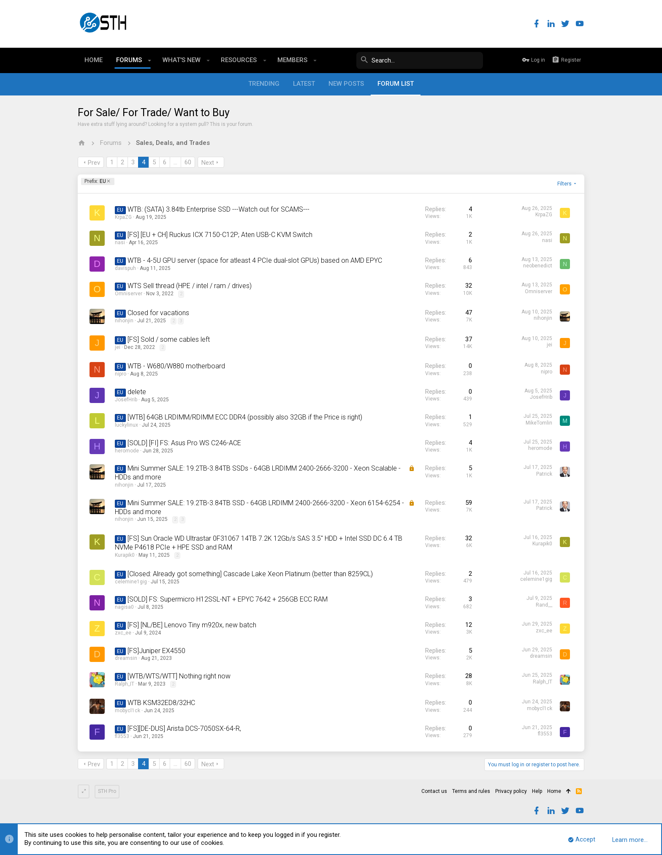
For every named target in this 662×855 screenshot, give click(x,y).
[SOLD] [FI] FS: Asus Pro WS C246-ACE (184, 443)
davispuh (125, 268)
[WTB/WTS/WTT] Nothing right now (179, 676)
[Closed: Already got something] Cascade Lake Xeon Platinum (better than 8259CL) (250, 574)
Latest (304, 83)
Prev (94, 162)
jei (117, 347)
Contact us (434, 791)
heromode (127, 451)
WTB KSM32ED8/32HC (161, 703)
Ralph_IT (124, 684)
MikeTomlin (539, 423)
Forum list (395, 83)
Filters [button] (564, 184)
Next (207, 162)
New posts (346, 83)
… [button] (175, 162)
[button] (150, 60)
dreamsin (126, 658)
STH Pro (107, 791)
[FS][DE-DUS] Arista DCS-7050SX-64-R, (184, 728)
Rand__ (544, 605)
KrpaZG (123, 217)
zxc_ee (123, 633)
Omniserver (128, 294)
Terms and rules (471, 791)
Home (554, 791)
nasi (120, 242)
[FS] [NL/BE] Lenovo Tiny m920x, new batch (192, 625)
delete (137, 392)
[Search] (419, 60)
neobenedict (537, 266)
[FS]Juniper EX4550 (156, 651)
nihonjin (124, 321)
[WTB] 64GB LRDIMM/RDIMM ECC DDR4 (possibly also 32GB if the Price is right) (245, 417)
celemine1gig (131, 582)
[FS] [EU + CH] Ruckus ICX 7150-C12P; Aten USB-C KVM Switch (220, 235)
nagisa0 (124, 607)
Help (537, 791)
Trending (263, 83)
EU (95, 181)
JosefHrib (126, 400)
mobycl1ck (127, 710)
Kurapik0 (125, 555)
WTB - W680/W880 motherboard (176, 366)
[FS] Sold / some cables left (169, 339)
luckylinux (126, 425)
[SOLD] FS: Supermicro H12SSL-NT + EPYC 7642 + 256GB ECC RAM (228, 599)
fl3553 (122, 736)
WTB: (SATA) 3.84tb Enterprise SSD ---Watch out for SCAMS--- (218, 209)
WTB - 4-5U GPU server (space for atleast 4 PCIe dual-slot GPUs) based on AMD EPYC (255, 260)
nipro (120, 374)
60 (187, 162)
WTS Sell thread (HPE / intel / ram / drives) (190, 286)
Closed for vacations (158, 313)
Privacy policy (511, 791)
